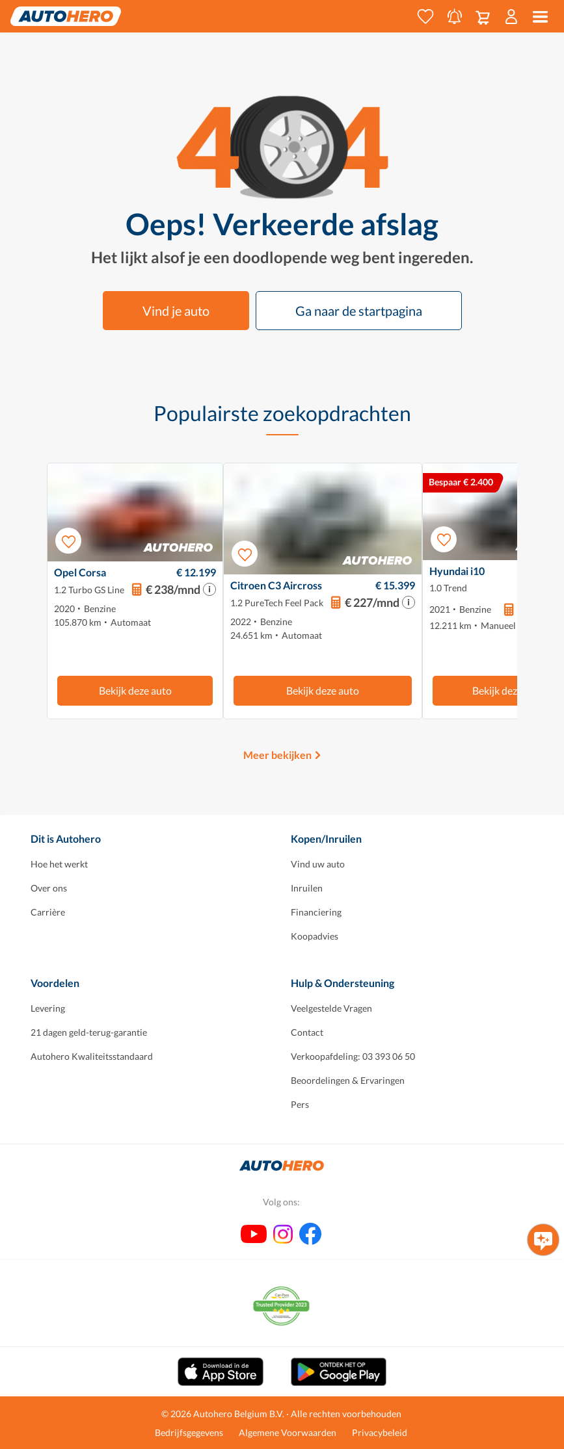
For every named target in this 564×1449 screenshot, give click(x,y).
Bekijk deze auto (135, 690)
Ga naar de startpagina (358, 310)
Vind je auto (175, 310)
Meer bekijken (277, 755)
